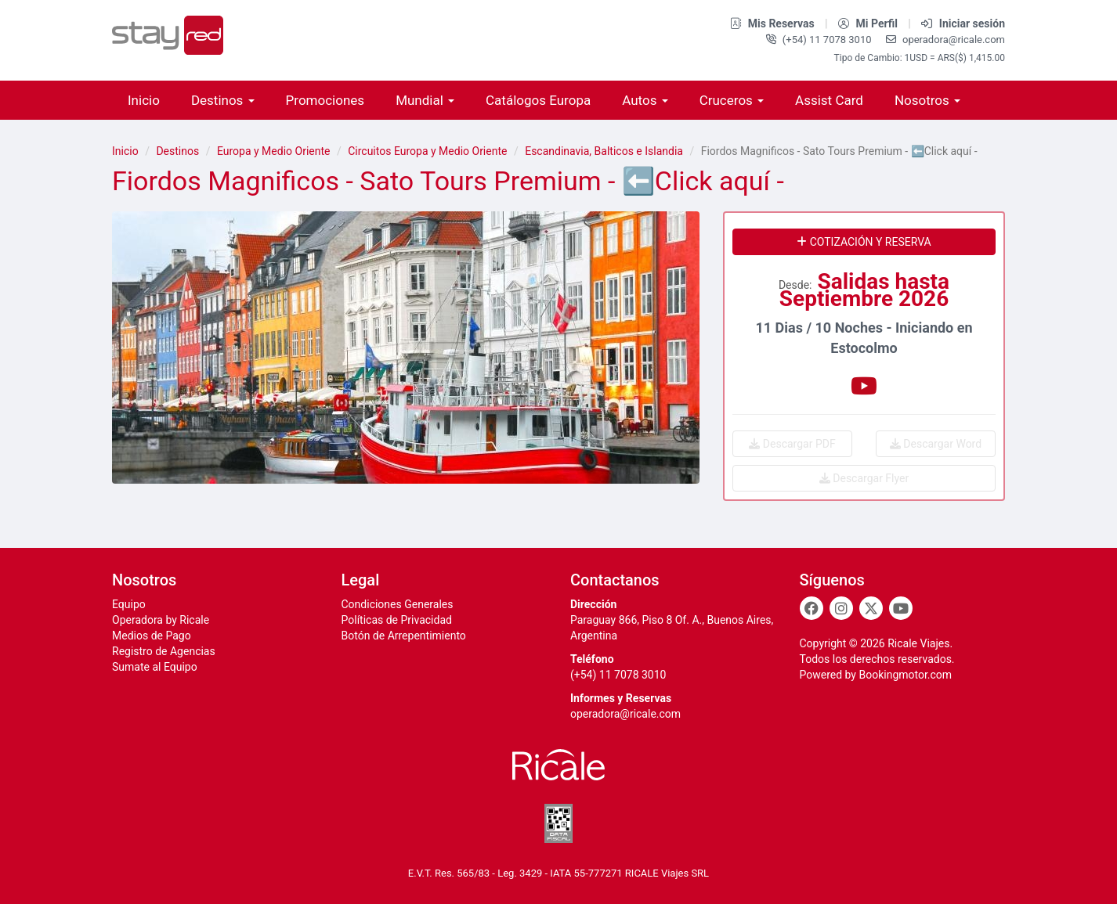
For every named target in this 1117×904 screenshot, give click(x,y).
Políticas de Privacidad (397, 620)
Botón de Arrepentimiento (404, 635)
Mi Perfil (869, 23)
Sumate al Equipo (154, 667)
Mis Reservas (773, 23)
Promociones (325, 100)
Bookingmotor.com (905, 674)
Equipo (129, 604)
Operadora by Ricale (160, 620)
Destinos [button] (223, 100)
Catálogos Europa (538, 100)
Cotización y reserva (864, 242)
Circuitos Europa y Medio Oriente (427, 151)
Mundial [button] (425, 100)
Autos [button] (644, 100)
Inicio (144, 100)
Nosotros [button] (927, 100)
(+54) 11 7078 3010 (820, 39)
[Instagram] (841, 608)
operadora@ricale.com (945, 39)
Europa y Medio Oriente (274, 151)
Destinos (177, 151)
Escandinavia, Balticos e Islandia (604, 151)
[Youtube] (901, 608)
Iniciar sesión (963, 23)
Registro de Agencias (163, 651)
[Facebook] (811, 608)
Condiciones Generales (398, 604)
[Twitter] (871, 608)
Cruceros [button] (731, 100)
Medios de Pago (151, 635)
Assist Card (829, 100)
